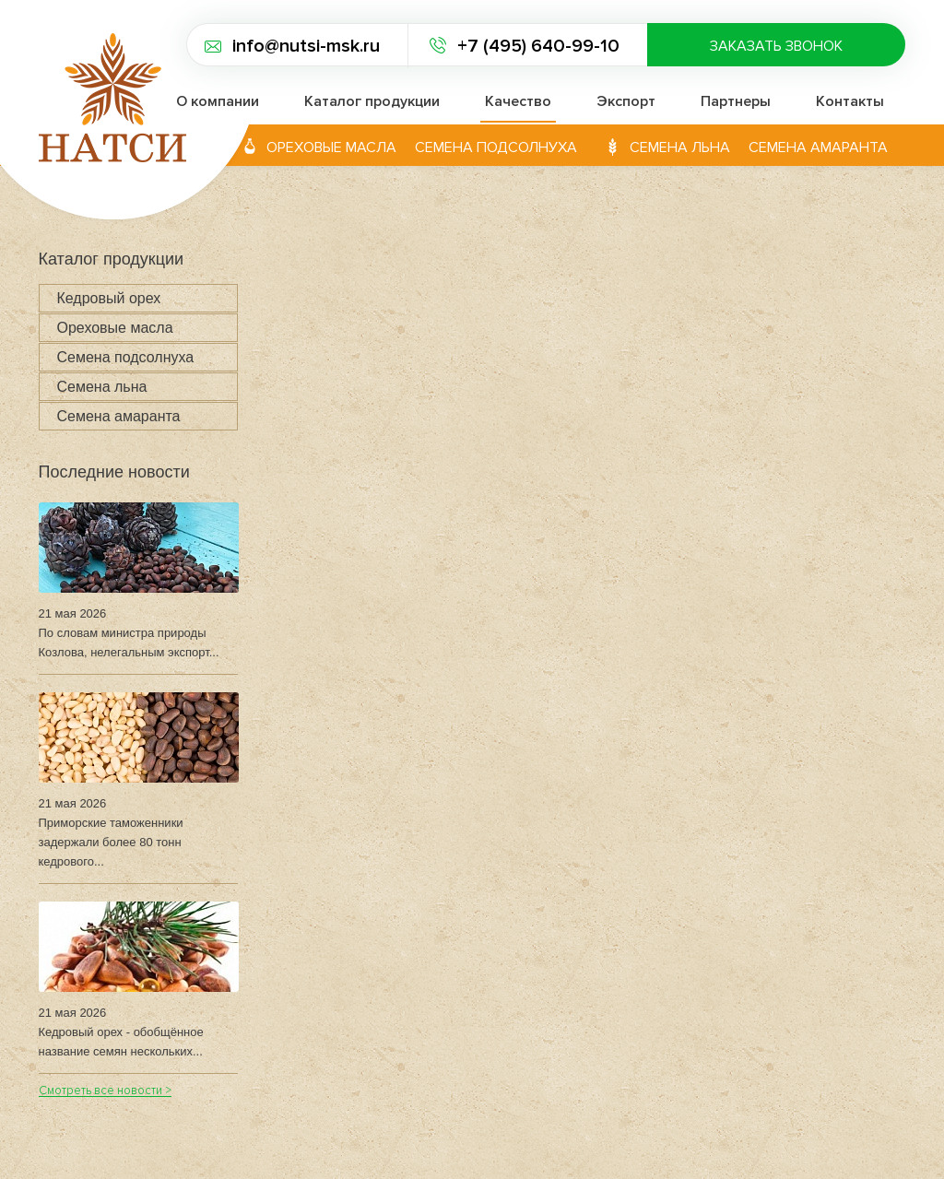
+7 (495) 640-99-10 (538, 46)
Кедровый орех (109, 298)
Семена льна (680, 147)
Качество (518, 101)
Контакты (850, 101)
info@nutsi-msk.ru (306, 46)
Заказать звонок (776, 46)
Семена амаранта (818, 147)
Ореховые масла (331, 147)
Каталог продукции (372, 101)
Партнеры (736, 101)
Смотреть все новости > (105, 1092)
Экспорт (625, 101)
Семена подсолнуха (496, 147)
